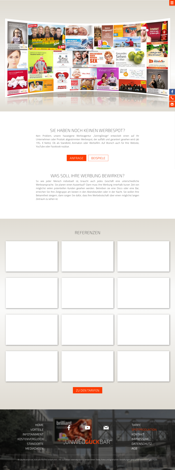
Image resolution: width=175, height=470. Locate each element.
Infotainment (33, 434)
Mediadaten (34, 448)
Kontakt (138, 434)
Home (39, 425)
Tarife (136, 425)
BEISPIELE (98, 158)
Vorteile (37, 429)
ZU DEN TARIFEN (87, 390)
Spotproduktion (144, 429)
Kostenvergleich (30, 439)
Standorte (35, 443)
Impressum (140, 439)
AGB (134, 448)
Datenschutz (142, 443)
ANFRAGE (76, 158)
